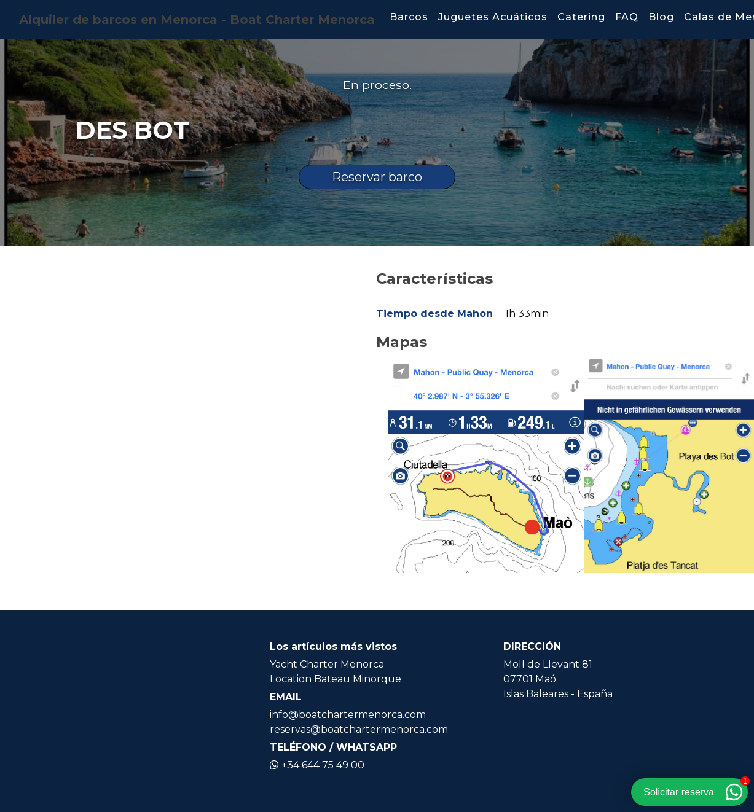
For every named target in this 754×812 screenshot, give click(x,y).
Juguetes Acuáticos (493, 17)
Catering (581, 17)
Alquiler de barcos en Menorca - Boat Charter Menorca (197, 19)
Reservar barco (377, 177)
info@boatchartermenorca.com (348, 714)
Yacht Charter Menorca (327, 664)
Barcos (409, 17)
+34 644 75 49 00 (317, 765)
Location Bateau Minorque (335, 679)
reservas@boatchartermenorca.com (359, 729)
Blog (661, 17)
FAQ (626, 17)
